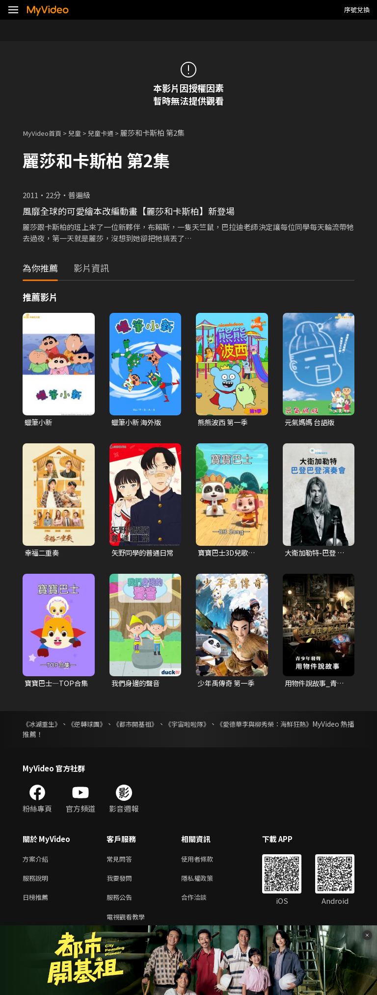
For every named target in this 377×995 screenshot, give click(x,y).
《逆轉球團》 (97, 726)
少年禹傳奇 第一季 (228, 685)
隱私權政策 (205, 882)
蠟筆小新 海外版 (137, 422)
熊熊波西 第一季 (224, 422)
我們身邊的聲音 (137, 685)
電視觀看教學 (129, 923)
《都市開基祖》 (154, 726)
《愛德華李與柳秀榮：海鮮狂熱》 (302, 726)
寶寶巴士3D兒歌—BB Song (228, 554)
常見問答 (121, 861)
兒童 (81, 133)
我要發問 (121, 882)
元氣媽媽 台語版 (311, 422)
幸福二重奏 (43, 554)
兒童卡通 (110, 133)
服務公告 (121, 902)
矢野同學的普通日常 (140, 554)
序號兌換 (357, 9)
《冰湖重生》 (43, 726)
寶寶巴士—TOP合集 (54, 685)
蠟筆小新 (39, 422)
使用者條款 (205, 861)
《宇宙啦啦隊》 (215, 726)
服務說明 (37, 882)
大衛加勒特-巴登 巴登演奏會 (316, 554)
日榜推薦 (37, 902)
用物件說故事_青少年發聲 (316, 685)
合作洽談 (201, 902)
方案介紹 (37, 861)
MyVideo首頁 (45, 133)
